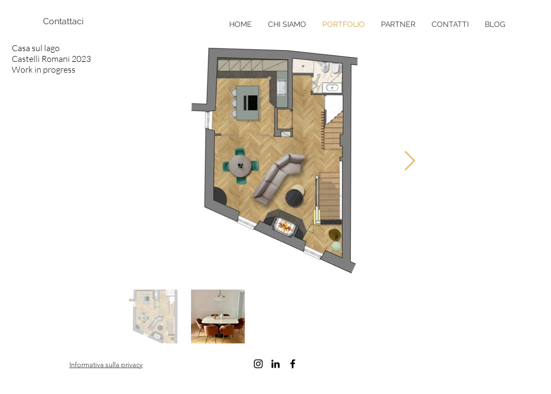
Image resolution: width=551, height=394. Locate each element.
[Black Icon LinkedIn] (275, 364)
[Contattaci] (80, 21)
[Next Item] (410, 161)
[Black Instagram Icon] (258, 364)
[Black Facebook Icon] (293, 364)
